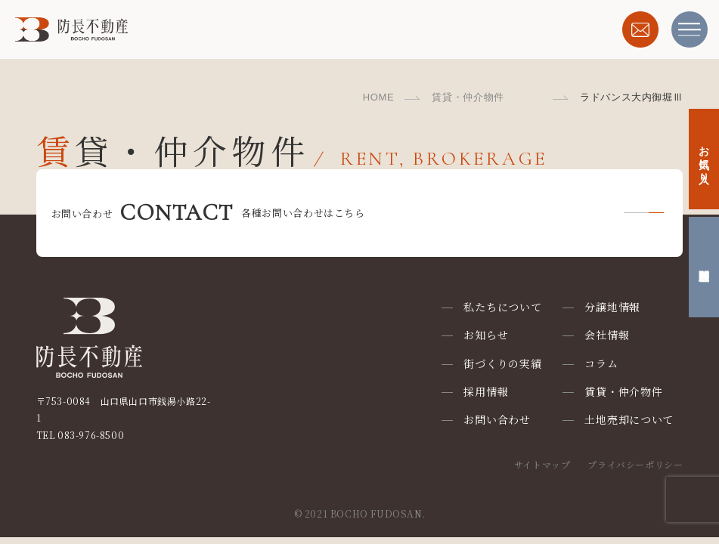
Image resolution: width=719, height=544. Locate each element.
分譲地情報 (612, 306)
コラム (601, 363)
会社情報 (606, 334)
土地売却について (629, 419)
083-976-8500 (90, 434)
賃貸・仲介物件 (468, 97)
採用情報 (485, 391)
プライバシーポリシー (635, 464)
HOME (379, 97)
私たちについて (502, 306)
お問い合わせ (496, 419)
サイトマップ (542, 464)
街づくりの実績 (502, 363)
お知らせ (485, 334)
